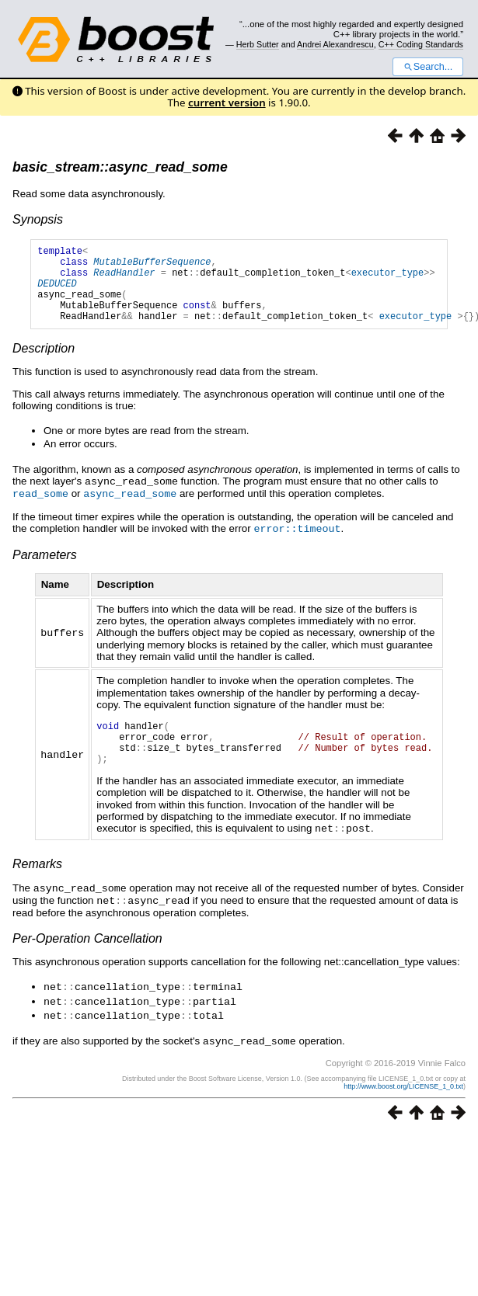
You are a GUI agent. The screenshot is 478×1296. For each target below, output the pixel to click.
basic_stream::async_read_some (120, 167)
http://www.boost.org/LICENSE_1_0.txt (403, 1104)
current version (227, 102)
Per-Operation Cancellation (87, 959)
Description (43, 364)
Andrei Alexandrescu (335, 44)
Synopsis (37, 219)
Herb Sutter (257, 44)
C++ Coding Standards (421, 44)
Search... (427, 66)
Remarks (37, 886)
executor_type (387, 279)
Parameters (44, 568)
